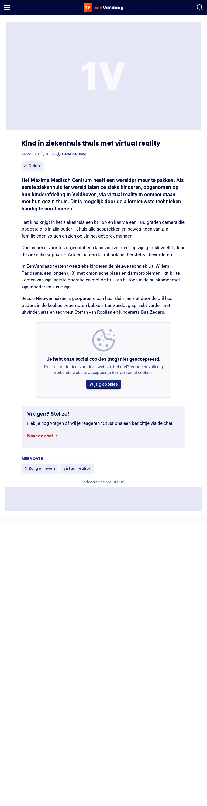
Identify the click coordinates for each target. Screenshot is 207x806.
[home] (103, 7)
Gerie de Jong (71, 154)
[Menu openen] (7, 7)
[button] (32, 165)
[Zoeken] (200, 7)
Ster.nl (118, 482)
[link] (42, 436)
